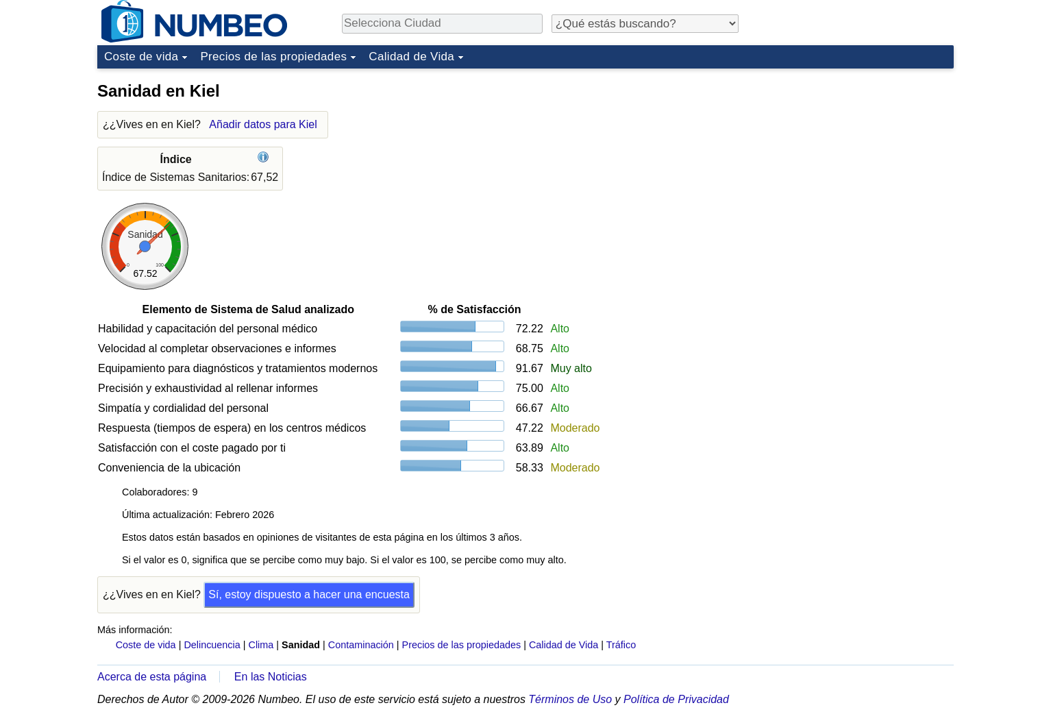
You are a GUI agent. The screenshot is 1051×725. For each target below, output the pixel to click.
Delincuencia (212, 644)
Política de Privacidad (676, 699)
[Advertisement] (851, 160)
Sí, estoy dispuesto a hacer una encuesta (309, 594)
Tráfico (621, 644)
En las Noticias (270, 677)
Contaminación (361, 644)
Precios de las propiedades (273, 56)
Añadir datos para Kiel (263, 124)
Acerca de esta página (151, 677)
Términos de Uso (570, 699)
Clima (261, 644)
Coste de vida (141, 56)
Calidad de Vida (411, 56)
